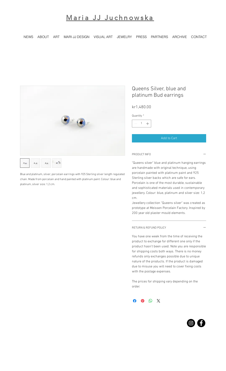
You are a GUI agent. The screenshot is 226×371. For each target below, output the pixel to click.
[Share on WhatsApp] (150, 300)
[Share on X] (158, 300)
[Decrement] (135, 123)
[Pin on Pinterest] (142, 300)
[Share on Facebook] (134, 300)
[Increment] (148, 123)
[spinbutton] (141, 123)
